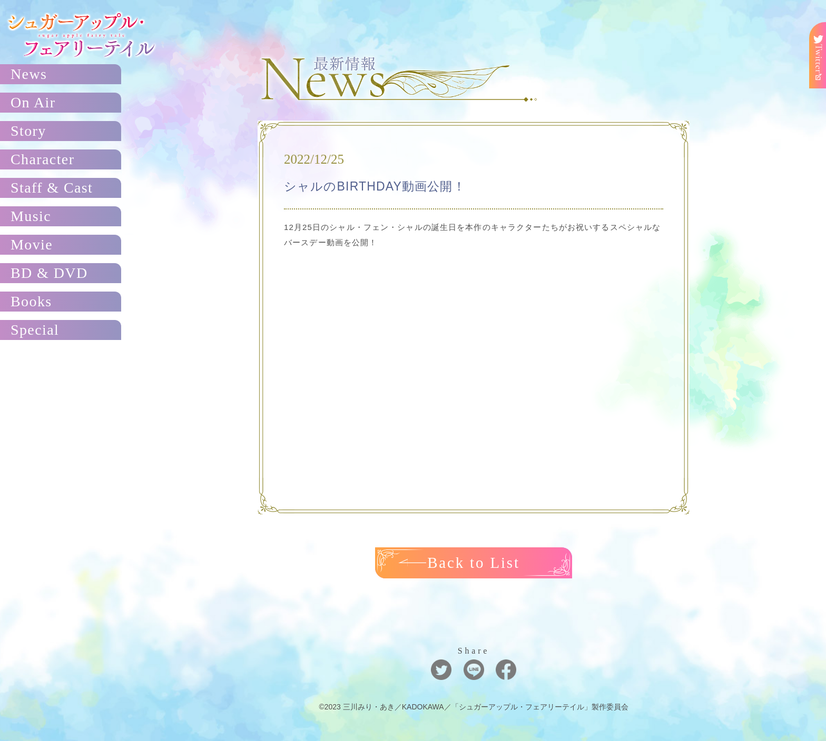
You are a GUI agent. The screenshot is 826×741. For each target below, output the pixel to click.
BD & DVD (49, 273)
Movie (32, 244)
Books (31, 301)
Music (31, 216)
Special (35, 330)
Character (42, 159)
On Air (33, 102)
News (29, 74)
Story (28, 131)
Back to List (473, 562)
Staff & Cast (52, 187)
